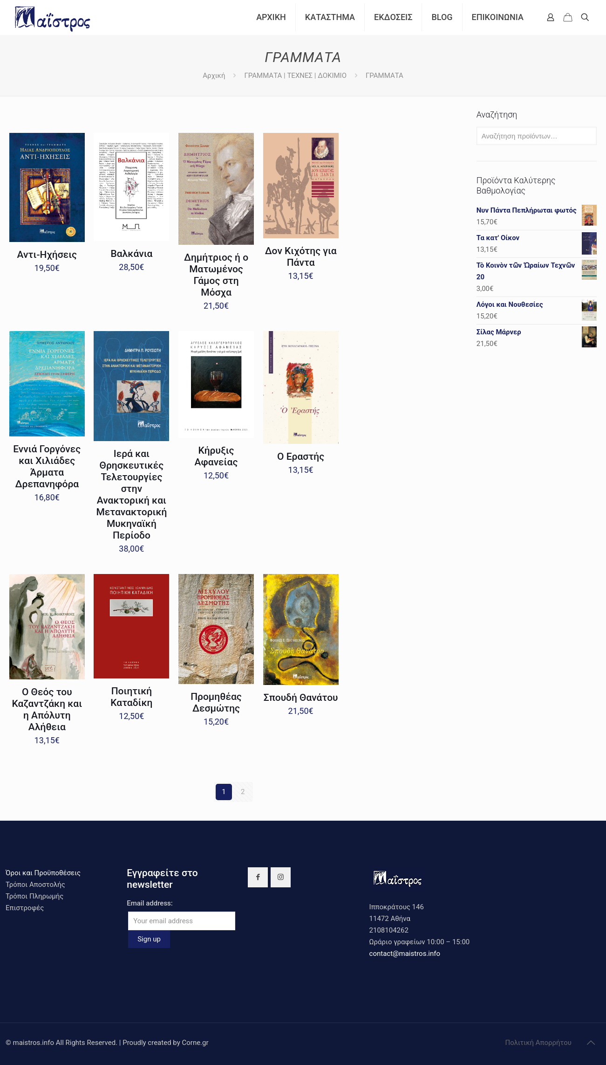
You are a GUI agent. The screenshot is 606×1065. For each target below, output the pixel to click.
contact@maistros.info (404, 953)
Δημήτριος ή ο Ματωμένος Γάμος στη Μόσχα (216, 275)
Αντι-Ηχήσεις (47, 254)
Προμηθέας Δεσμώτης (216, 702)
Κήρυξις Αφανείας (216, 456)
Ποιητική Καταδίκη (131, 696)
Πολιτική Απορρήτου (538, 1042)
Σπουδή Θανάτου (301, 697)
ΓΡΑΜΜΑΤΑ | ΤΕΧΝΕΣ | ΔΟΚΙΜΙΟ (295, 75)
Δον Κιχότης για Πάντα (301, 256)
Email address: (150, 903)
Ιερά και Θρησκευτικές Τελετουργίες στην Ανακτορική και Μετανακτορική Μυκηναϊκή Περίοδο (131, 494)
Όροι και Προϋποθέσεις (43, 873)
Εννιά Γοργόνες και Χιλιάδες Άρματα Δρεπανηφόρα (47, 466)
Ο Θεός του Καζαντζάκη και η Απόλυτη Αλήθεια (47, 709)
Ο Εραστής (300, 456)
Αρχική (214, 75)
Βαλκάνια (132, 253)
